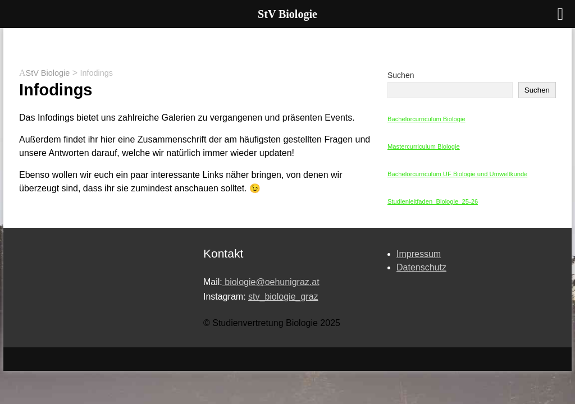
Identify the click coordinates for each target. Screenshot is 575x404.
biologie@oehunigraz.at (271, 282)
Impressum (418, 254)
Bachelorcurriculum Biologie (426, 119)
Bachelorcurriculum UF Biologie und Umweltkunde (457, 174)
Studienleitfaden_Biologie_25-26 (432, 201)
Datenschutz (421, 267)
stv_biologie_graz (283, 296)
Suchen (400, 75)
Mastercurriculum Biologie (423, 146)
